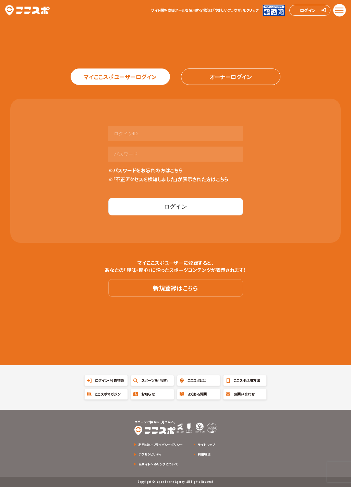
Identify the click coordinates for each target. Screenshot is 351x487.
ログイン (308, 10)
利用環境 (204, 454)
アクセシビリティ (149, 454)
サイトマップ (206, 444)
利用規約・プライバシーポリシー (160, 444)
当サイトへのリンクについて (158, 464)
